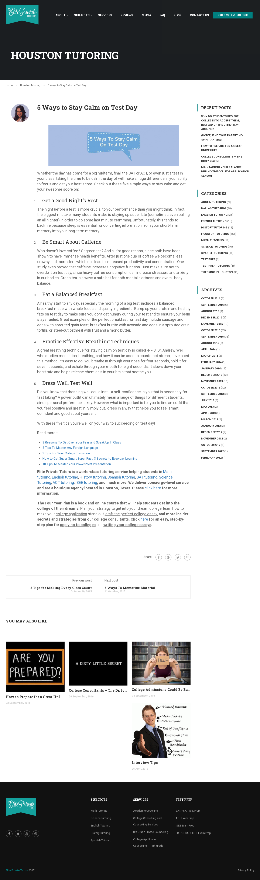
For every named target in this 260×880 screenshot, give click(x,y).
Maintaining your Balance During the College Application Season (225, 171)
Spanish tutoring (121, 477)
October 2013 (210, 387)
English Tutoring (214, 214)
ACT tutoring (63, 482)
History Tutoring (214, 227)
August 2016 (210, 311)
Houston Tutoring (215, 233)
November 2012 (212, 438)
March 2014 (209, 355)
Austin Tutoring (213, 202)
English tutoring (65, 477)
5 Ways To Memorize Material (130, 588)
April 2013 (208, 413)
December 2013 (211, 374)
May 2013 (207, 406)
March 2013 (209, 419)
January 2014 (211, 368)
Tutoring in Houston (217, 272)
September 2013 (212, 394)
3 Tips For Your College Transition (66, 453)
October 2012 (210, 444)
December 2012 (211, 432)
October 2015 (210, 330)
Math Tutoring (212, 240)
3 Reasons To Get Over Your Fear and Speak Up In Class (81, 442)
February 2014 (211, 362)
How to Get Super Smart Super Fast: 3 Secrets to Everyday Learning (89, 458)
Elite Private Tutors (17, 870)
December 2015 (211, 317)
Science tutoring (214, 246)
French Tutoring (214, 221)
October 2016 (210, 298)
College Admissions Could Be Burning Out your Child (161, 689)
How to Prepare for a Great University (35, 696)
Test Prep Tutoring (215, 265)
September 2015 (212, 336)
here (144, 519)
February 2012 (211, 457)
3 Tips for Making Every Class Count (61, 588)
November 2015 (212, 323)
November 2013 (212, 381)
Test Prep (208, 259)
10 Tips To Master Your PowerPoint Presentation (76, 464)
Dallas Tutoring (213, 208)
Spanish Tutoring (214, 253)
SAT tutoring (147, 477)
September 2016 (212, 304)
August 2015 (210, 343)
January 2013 (211, 425)
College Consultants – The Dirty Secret (98, 690)
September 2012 (212, 451)
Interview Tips (145, 762)
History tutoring (93, 477)
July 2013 (207, 400)
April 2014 (208, 349)
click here (153, 488)
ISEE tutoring (86, 482)
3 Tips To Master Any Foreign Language (70, 448)
